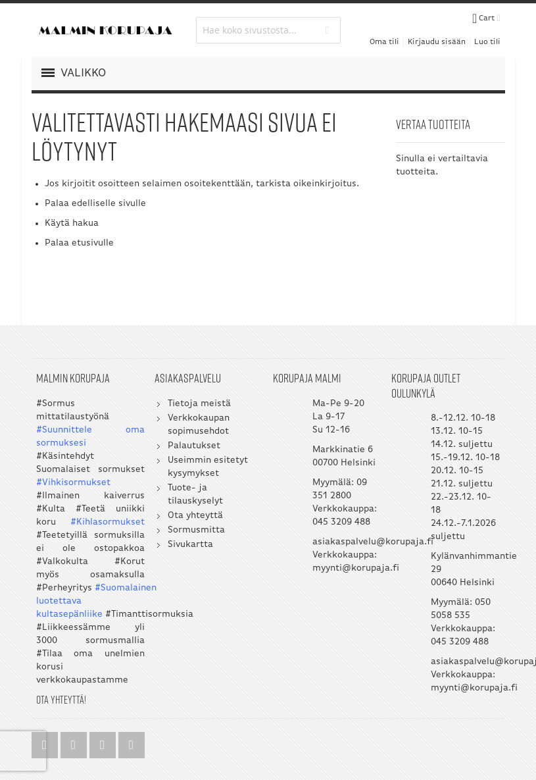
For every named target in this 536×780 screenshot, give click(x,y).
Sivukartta (190, 545)
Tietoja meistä (199, 404)
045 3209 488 (341, 522)
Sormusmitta (196, 530)
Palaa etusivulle (79, 243)
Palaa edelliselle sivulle (95, 204)
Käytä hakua (72, 223)
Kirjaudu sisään (437, 42)
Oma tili (384, 42)
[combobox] (268, 30)
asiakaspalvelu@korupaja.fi (372, 542)
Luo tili (487, 42)
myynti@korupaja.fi (355, 568)
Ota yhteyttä (195, 516)
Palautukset (194, 446)
